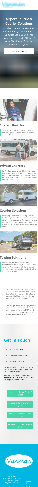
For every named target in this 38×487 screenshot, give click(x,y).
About (28, 484)
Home (28, 481)
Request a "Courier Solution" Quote (21, 425)
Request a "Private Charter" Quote (21, 404)
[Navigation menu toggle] (33, 5)
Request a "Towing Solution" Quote (21, 415)
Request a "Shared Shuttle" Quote (21, 393)
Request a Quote (19, 51)
